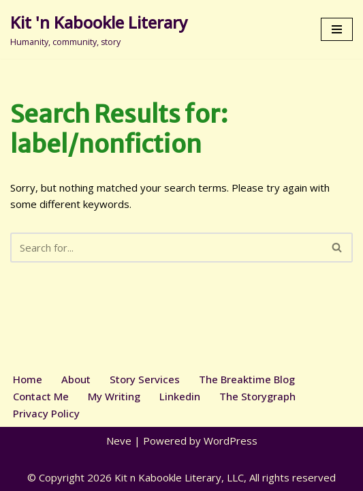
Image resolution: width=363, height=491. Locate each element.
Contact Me (41, 396)
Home (27, 379)
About (76, 379)
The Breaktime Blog (247, 379)
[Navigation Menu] (337, 29)
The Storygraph (257, 396)
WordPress (230, 440)
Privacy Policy (46, 413)
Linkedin (179, 396)
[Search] (166, 248)
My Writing (114, 396)
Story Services (145, 379)
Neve (118, 440)
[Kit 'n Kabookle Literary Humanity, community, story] (98, 29)
